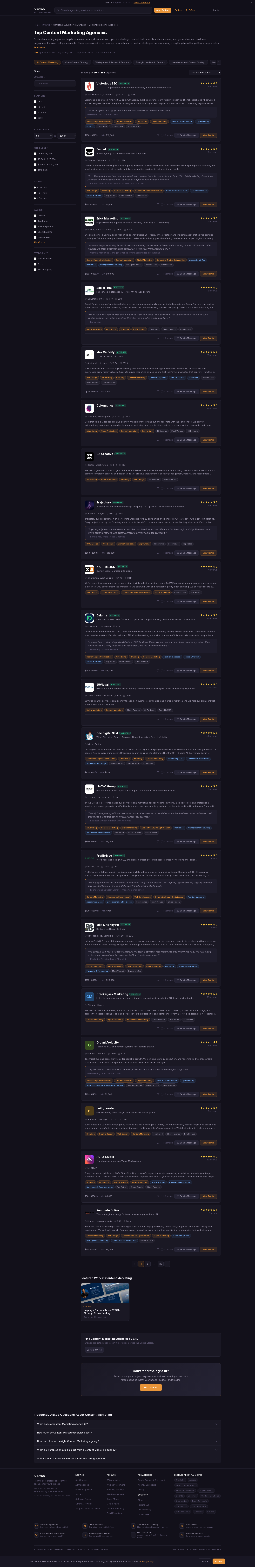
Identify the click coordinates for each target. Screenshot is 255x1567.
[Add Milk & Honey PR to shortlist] (158, 980)
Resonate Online (108, 1210)
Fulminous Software (185, 1490)
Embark (101, 149)
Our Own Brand (183, 1512)
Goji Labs (180, 1480)
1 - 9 (38, 101)
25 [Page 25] (160, 1264)
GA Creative (104, 454)
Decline (204, 1561)
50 (39, 1476)
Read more (39, 47)
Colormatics (105, 405)
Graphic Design (106, 1134)
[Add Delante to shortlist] (158, 670)
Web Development (142, 897)
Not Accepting (43, 269)
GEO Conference (142, 2)
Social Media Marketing (137, 1019)
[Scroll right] (219, 62)
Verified (40, 215)
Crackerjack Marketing (112, 994)
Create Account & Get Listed (151, 1480)
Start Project (162, 10)
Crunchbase (143, 1514)
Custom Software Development (136, 592)
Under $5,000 (43, 153)
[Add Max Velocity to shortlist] (158, 391)
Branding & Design (115, 1489)
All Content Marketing (47, 62)
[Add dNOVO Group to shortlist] (158, 841)
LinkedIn (172, 1549)
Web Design (92, 191)
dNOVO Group (106, 786)
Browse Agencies (83, 1489)
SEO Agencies (113, 1480)
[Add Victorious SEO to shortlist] (158, 135)
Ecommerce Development (118, 897)
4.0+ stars (40, 192)
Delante (101, 615)
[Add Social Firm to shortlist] (158, 338)
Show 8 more (39, 242)
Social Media (113, 1499)
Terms (188, 1549)
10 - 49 (39, 107)
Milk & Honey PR (107, 924)
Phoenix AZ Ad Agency (186, 1485)
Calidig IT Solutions (210, 1496)
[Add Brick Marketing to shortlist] (158, 274)
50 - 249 (40, 112)
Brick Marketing (107, 218)
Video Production (109, 431)
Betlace (210, 1512)
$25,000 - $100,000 (46, 164)
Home (37, 24)
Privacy (181, 1549)
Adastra (192, 1480)
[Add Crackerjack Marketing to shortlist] (158, 1028)
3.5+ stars (40, 198)
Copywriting (142, 121)
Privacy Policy (144, 1509)
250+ (38, 118)
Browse (46, 24)
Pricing (141, 1489)
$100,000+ (41, 170)
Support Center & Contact (87, 1508)
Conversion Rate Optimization (148, 191)
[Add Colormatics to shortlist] (158, 440)
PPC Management (115, 1494)
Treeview (198, 1512)
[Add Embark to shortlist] (158, 204)
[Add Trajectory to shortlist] (158, 553)
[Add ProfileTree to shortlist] (158, 911)
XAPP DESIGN (105, 567)
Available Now (43, 258)
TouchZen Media (199, 1501)
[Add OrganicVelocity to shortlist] (158, 1094)
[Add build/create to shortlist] (158, 1143)
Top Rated (41, 221)
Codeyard (192, 1496)
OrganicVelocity (107, 1042)
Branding (106, 191)
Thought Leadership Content (150, 62)
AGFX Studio (105, 1156)
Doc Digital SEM (107, 733)
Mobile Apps (113, 1504)
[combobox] (55, 83)
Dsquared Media (206, 1490)
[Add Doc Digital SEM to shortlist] (158, 772)
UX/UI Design (139, 329)
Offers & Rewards (84, 1504)
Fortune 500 (143, 1505)
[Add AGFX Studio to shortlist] (158, 1196)
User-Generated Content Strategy (189, 62)
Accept (218, 1561)
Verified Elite (42, 237)
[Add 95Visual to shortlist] (158, 719)
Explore (178, 10)
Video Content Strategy (76, 62)
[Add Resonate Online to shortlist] (158, 1249)
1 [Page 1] (141, 1264)
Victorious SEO (106, 83)
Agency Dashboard (147, 1485)
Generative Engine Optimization (170, 260)
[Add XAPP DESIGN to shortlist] (158, 601)
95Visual (102, 684)
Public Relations (153, 966)
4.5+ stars (40, 187)
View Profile (208, 135)
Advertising (111, 329)
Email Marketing (114, 1513)
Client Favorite (43, 232)
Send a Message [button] (186, 135)
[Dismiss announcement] (251, 2)
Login (216, 10)
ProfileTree (104, 855)
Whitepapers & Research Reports (112, 62)
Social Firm (104, 287)
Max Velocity (105, 352)
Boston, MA (94, 1349)
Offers (190, 10)
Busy (38, 264)
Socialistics (181, 1506)
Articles (79, 1494)
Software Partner (83, 1499)
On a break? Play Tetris (211, 1549)
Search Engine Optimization (99, 121)
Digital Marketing (159, 121)
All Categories (82, 1485)
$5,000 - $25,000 (45, 159)
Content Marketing (124, 121)
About (141, 1500)
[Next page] (167, 1264)
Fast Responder (44, 226)
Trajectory (103, 502)
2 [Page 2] (147, 1264)
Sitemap (196, 1549)
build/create (105, 1108)
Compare (167, 135)
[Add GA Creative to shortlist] (158, 488)
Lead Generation (134, 966)
